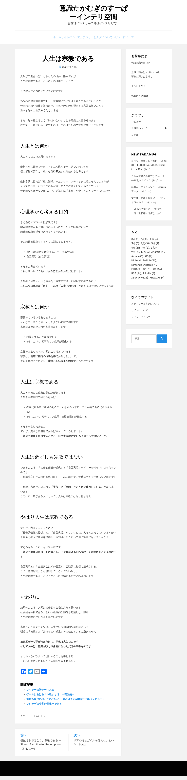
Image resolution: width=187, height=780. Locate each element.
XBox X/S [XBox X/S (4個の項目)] (157, 284)
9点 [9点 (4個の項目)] (135, 256)
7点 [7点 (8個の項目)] (145, 252)
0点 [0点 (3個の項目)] (135, 243)
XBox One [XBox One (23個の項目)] (139, 284)
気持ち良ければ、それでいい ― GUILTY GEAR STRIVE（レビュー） (65, 703)
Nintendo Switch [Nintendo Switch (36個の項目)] (143, 266)
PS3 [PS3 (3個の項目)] (145, 275)
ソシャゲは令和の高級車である (44, 707)
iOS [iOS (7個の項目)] (148, 261)
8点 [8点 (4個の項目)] (155, 252)
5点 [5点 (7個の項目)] (155, 247)
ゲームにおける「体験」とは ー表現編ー (50, 698)
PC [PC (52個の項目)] (135, 275)
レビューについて (129, 41)
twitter (144, 99)
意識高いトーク (149, 132)
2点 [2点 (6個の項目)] (154, 243)
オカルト (38, 720)
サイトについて (69, 41)
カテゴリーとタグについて (98, 41)
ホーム (52, 41)
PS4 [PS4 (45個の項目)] (157, 275)
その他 (134, 139)
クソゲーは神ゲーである (40, 693)
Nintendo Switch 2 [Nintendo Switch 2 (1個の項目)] (143, 270)
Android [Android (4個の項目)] (157, 256)
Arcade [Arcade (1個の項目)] (137, 261)
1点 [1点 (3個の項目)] (144, 243)
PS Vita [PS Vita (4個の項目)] (149, 279)
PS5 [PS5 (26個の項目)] (136, 279)
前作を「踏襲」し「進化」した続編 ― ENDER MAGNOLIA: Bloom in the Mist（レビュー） (149, 169)
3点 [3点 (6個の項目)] (135, 247)
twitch (134, 99)
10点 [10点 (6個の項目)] (145, 256)
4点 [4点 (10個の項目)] (145, 247)
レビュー (136, 125)
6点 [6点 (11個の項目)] (135, 252)
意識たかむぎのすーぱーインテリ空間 (93, 15)
